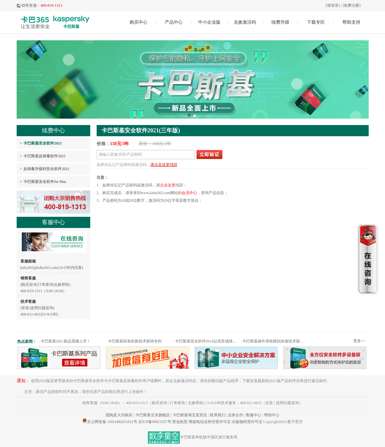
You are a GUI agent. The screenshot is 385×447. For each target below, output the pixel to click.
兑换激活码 (245, 22)
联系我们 (217, 415)
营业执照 (180, 422)
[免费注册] (352, 5)
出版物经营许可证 (247, 422)
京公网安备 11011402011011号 (112, 422)
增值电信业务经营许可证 (209, 422)
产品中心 (174, 22)
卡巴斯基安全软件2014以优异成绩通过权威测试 (207, 341)
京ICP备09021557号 (154, 422)
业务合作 (235, 415)
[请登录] (333, 5)
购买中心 (139, 22)
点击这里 (167, 185)
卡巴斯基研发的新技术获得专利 (134, 341)
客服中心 (253, 415)
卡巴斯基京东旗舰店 (152, 415)
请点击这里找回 (163, 164)
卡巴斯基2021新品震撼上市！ (65, 341)
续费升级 (280, 22)
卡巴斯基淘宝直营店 (189, 415)
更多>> (359, 341)
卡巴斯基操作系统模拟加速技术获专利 (274, 341)
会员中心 (189, 193)
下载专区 (316, 22)
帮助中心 (271, 415)
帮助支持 (351, 22)
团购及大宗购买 (119, 415)
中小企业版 (209, 22)
